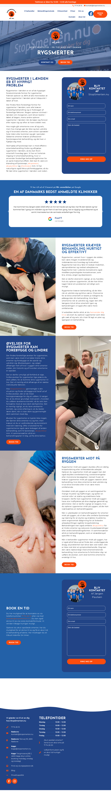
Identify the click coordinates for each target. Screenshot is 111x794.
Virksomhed (62, 11)
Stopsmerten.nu (18, 391)
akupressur (33, 165)
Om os (81, 11)
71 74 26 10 (26, 619)
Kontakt (72, 17)
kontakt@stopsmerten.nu (18, 622)
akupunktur (11, 167)
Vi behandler (29, 11)
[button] (8, 213)
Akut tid (81, 17)
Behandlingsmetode (46, 11)
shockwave (26, 167)
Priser (72, 11)
